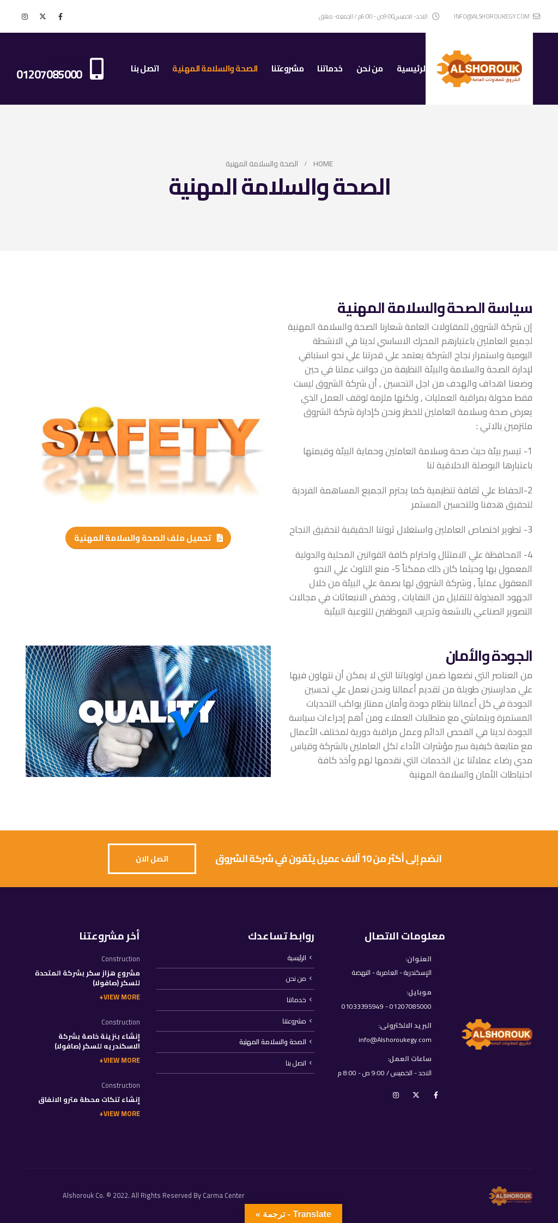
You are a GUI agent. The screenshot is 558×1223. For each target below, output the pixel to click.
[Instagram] (24, 16)
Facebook (436, 1096)
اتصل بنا (145, 68)
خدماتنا (330, 68)
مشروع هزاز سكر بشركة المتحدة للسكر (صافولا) (87, 978)
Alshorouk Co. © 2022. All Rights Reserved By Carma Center (154, 1195)
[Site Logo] (479, 68)
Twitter (416, 1096)
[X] (42, 16)
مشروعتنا (287, 68)
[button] (148, 538)
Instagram (395, 1096)
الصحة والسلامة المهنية (215, 68)
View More (122, 997)
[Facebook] (60, 16)
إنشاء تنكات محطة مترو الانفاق (89, 1099)
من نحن (369, 68)
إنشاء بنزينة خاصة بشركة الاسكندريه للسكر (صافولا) (97, 1041)
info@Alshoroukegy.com (394, 1040)
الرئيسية (412, 68)
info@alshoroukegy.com (497, 16)
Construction (120, 959)
